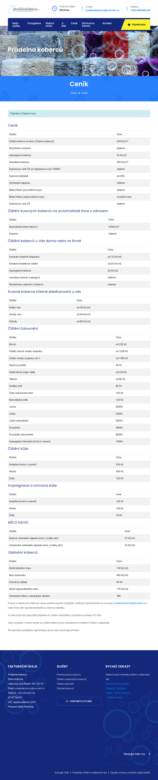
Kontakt (107, 23)
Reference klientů (88, 24)
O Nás (64, 24)
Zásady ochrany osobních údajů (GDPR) (130, 772)
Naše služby (16, 24)
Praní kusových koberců (69, 674)
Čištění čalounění (65, 683)
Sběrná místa (50, 24)
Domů (74, 93)
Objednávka (137, 24)
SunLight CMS (62, 772)
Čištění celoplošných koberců (71, 679)
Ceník (74, 23)
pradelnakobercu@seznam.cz (102, 10)
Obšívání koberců (65, 688)
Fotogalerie (34, 23)
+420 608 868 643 (140, 10)
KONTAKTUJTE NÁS (79, 701)
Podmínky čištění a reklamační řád (89, 772)
